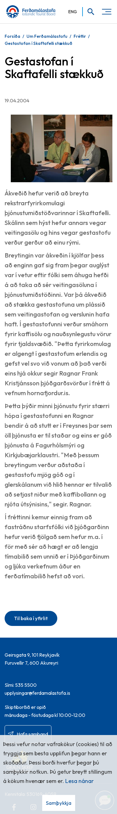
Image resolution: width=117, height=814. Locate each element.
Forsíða (12, 36)
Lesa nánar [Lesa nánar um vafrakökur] (79, 781)
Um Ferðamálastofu (46, 36)
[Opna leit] (88, 11)
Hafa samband (32, 734)
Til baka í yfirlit (31, 618)
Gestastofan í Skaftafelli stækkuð (38, 43)
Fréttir (80, 36)
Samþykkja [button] (58, 803)
